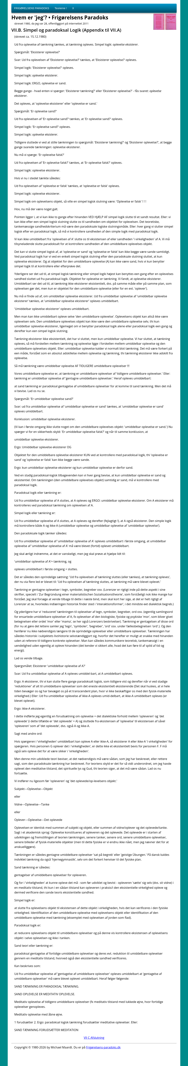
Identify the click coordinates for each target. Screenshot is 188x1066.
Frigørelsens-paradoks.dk (103, 1047)
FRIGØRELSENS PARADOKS (31, 8)
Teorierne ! (61, 8)
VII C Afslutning (94, 1038)
